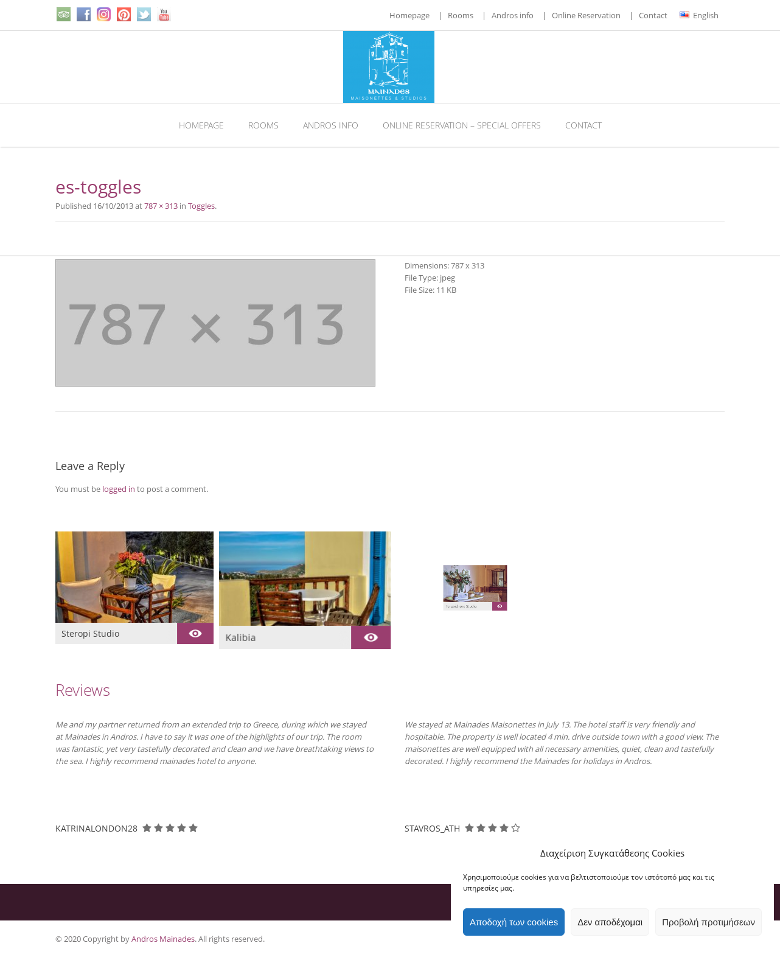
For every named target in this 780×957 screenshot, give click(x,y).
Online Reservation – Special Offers (462, 125)
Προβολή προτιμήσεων (708, 922)
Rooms (460, 15)
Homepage (409, 15)
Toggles (201, 205)
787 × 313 (161, 205)
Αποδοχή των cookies (514, 922)
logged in (118, 488)
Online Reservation (586, 15)
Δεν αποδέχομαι (609, 922)
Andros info (513, 15)
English (699, 15)
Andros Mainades (163, 938)
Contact (653, 15)
